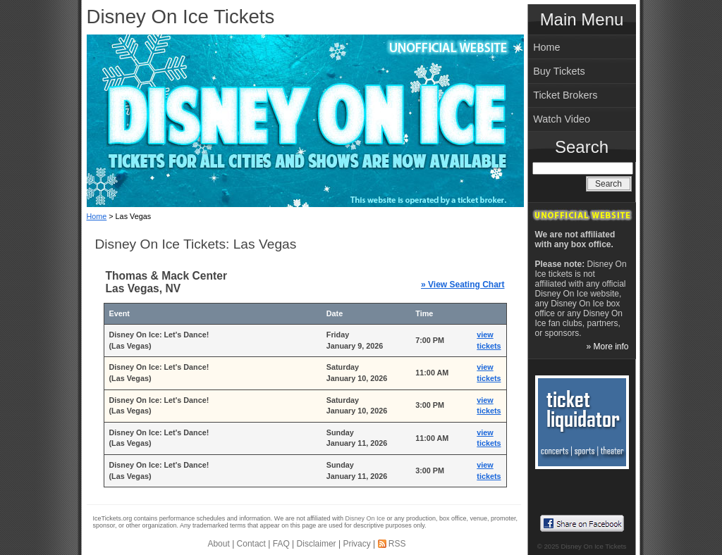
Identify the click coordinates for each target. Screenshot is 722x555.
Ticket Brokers (565, 95)
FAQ (281, 544)
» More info (607, 346)
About (218, 544)
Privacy (356, 544)
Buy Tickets (559, 71)
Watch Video (561, 119)
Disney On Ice (365, 518)
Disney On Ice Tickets (181, 16)
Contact (251, 544)
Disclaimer (316, 544)
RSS (397, 544)
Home (97, 216)
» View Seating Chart (462, 284)
